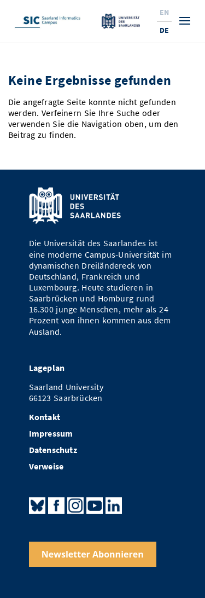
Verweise (46, 466)
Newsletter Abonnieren (93, 554)
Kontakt (44, 417)
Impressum (51, 433)
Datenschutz (53, 450)
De (164, 30)
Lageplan (47, 368)
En (164, 12)
